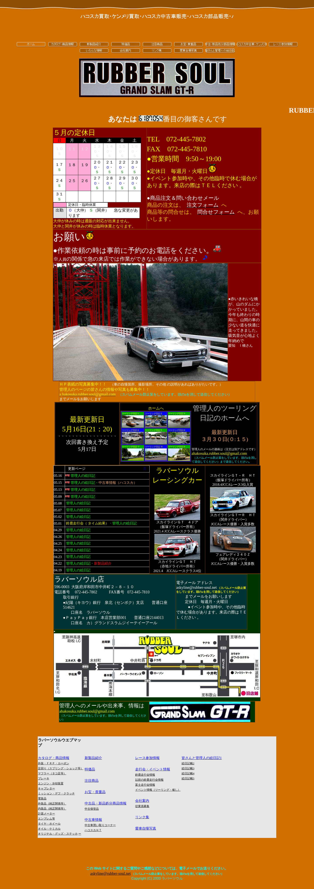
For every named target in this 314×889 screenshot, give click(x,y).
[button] (203, 205)
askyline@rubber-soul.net (110, 873)
